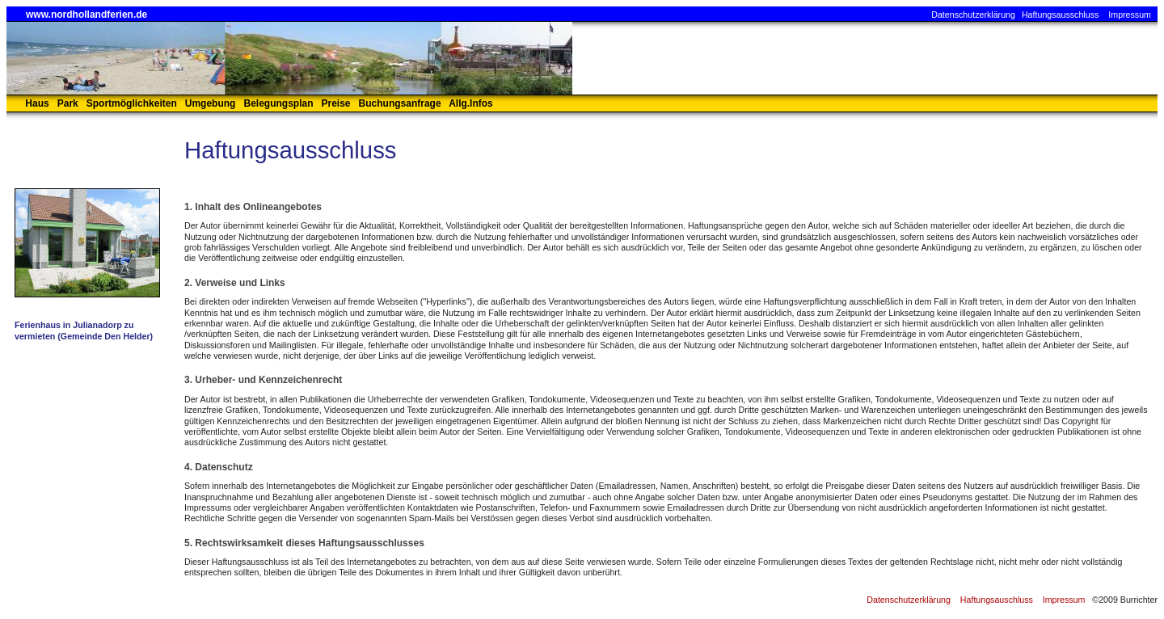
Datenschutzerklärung (973, 14)
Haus (36, 103)
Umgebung (210, 103)
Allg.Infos (471, 103)
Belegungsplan (278, 103)
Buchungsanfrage (400, 103)
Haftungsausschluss (1060, 14)
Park (67, 103)
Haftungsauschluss (996, 599)
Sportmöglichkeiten (131, 103)
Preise (336, 103)
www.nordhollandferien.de (86, 14)
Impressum (1129, 14)
